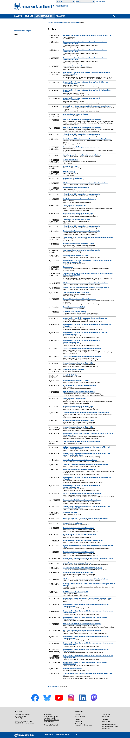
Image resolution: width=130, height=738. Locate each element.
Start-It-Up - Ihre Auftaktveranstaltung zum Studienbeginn (82, 120)
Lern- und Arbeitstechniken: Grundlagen (76, 66)
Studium (29, 16)
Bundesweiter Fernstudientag (72, 178)
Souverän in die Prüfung (70, 166)
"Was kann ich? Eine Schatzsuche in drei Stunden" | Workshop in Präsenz (86, 288)
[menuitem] (28, 31)
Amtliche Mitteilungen (106, 720)
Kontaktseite (48, 714)
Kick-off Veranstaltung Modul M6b (74, 307)
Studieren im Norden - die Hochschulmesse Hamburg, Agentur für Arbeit (86, 412)
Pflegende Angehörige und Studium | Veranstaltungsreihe (81, 134)
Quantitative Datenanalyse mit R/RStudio (76, 188)
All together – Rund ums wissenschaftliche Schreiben (80, 460)
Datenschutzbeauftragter (110, 726)
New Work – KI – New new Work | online (75, 592)
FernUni (50, 22)
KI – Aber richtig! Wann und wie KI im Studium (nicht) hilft (81, 231)
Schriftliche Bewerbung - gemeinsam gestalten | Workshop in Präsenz (85, 183)
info (20, 723)
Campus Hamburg (60, 6)
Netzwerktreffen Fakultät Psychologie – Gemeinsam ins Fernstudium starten (87, 598)
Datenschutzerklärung (109, 725)
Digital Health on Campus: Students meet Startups (79, 392)
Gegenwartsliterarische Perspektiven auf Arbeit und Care (81, 147)
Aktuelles (77, 714)
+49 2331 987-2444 (26, 721)
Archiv (16, 35)
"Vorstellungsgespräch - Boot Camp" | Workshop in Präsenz (82, 155)
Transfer (60, 16)
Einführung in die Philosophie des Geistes (76, 220)
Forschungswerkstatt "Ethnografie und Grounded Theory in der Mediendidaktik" (88, 237)
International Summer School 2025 (74, 369)
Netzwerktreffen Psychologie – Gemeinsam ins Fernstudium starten (85, 318)
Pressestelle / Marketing (51, 725)
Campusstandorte (58, 22)
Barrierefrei (105, 716)
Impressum (105, 728)
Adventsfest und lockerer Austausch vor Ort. (77, 563)
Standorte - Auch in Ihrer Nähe (60, 735)
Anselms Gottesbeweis (70, 160)
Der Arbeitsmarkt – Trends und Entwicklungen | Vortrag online (83, 540)
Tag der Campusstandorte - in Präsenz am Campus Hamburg (82, 568)
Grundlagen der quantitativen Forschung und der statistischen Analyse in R (87, 35)
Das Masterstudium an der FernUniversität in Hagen (79, 199)
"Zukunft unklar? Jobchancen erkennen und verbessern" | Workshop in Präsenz (88, 558)
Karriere (77, 720)
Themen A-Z (106, 714)
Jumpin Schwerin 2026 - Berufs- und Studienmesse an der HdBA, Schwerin (87, 139)
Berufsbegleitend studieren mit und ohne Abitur (78, 213)
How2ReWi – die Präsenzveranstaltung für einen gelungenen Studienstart (86, 106)
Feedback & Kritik (49, 718)
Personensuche (49, 721)
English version (101, 1)
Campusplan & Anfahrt (51, 716)
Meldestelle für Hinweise (51, 720)
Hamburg (66, 22)
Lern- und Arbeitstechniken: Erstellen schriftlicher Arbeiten (82, 250)
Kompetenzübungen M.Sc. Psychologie (75, 114)
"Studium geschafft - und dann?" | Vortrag (76, 256)
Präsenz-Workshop (69, 172)
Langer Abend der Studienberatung (74, 205)
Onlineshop (78, 721)
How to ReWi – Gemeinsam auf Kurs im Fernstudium (79, 299)
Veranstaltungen (44, 16)
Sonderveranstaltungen (22, 31)
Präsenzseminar (68, 267)
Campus (18, 16)
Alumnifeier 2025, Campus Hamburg (74, 311)
